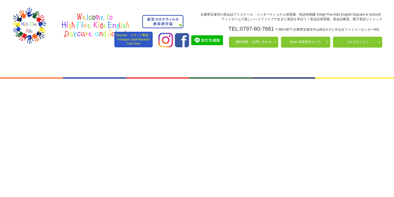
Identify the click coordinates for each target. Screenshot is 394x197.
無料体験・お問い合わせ (254, 42)
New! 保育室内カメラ (305, 42)
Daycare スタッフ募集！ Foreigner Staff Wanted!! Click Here (133, 39)
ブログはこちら (357, 42)
